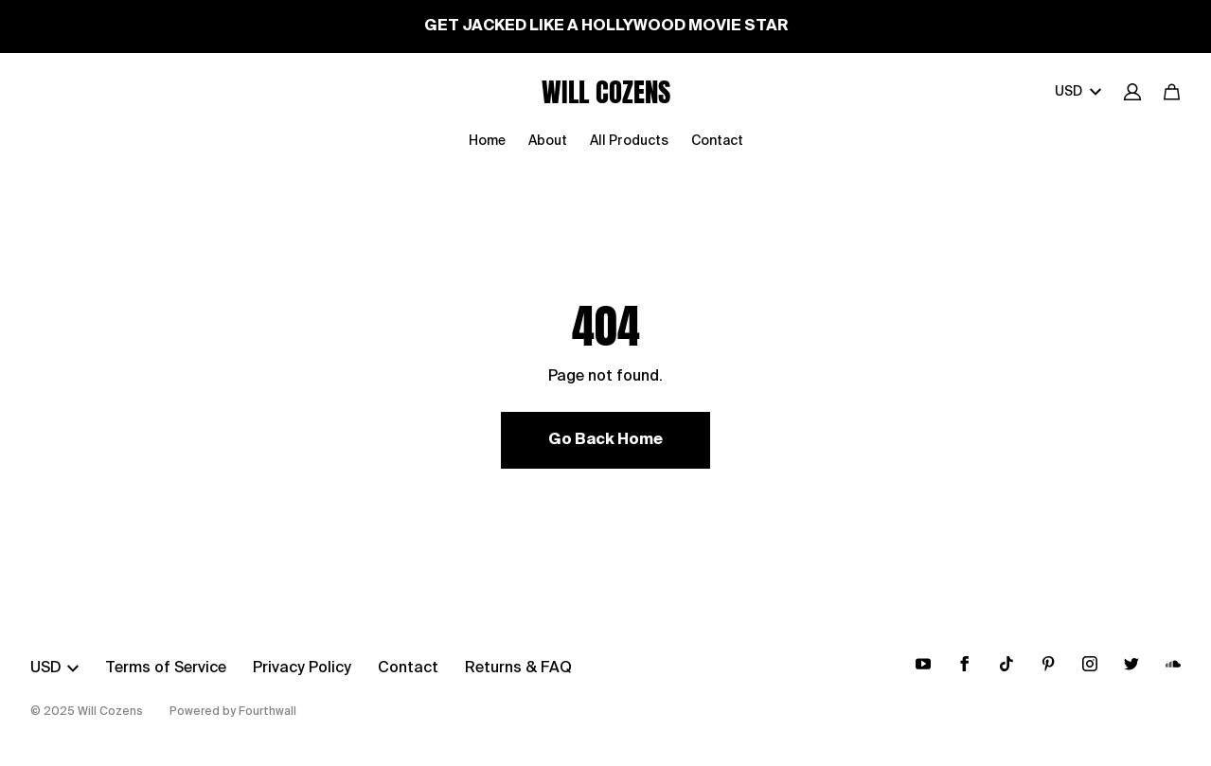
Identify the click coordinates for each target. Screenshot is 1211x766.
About (547, 141)
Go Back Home (605, 440)
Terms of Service (165, 668)
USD (1078, 91)
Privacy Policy (302, 668)
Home (487, 141)
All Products (629, 141)
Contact (717, 141)
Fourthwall (267, 712)
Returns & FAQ (518, 668)
